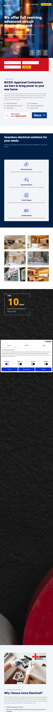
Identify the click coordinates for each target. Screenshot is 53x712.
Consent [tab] (9, 345)
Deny (9, 369)
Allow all (43, 369)
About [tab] (43, 345)
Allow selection (26, 369)
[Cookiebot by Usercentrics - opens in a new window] (46, 342)
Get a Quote (46, 4)
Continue (26, 67)
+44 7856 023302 (33, 4)
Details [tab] (26, 345)
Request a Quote (11, 40)
